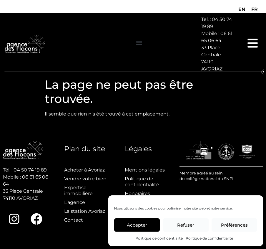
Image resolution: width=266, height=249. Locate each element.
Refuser (185, 225)
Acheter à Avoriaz (84, 170)
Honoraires (137, 193)
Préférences (234, 225)
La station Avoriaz (84, 211)
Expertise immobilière (78, 190)
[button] (139, 42)
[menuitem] (241, 9)
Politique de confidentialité (159, 238)
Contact (73, 220)
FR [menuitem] (254, 9)
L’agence (74, 202)
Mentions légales (145, 170)
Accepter (137, 225)
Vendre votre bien (85, 179)
